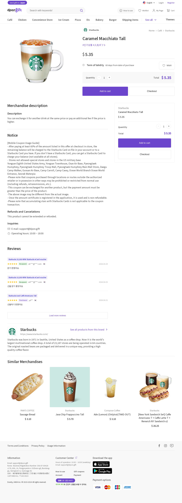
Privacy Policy (37, 445)
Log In (161, 2)
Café (160, 30)
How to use (60, 471)
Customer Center (66, 458)
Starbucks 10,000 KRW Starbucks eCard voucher (27, 277)
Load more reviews (57, 315)
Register (171, 2)
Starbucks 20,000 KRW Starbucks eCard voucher (27, 259)
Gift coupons (79, 471)
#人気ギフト (99, 45)
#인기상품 (87, 45)
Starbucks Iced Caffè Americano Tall (22, 295)
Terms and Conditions (18, 445)
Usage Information (56, 445)
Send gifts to (17, 2)
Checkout (152, 91)
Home (152, 30)
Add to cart (105, 91)
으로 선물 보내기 (65, 480)
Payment (77, 475)
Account (59, 475)
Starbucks (170, 30)
